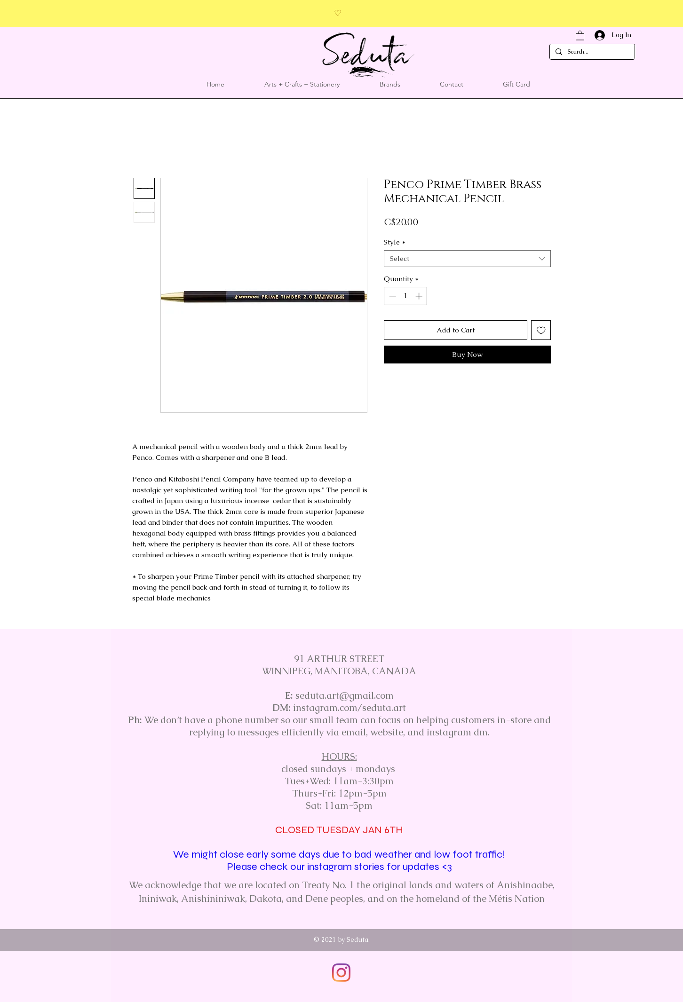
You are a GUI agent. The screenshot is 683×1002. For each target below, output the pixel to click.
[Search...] (591, 52)
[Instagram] (341, 972)
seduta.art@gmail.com (344, 695)
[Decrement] (391, 296)
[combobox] (467, 258)
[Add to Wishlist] (541, 330)
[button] (580, 35)
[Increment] (419, 296)
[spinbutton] (405, 296)
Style (394, 242)
